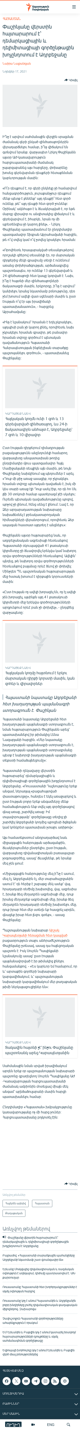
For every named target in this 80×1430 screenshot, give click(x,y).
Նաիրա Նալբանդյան (17, 63)
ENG (51, 1424)
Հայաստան (12, 19)
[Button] (70, 80)
